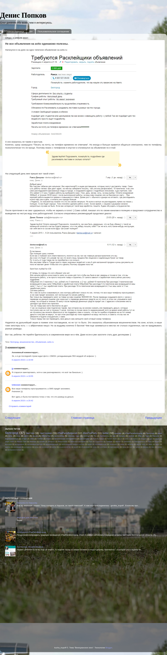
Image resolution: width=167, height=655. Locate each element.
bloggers (144, 439)
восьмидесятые (100, 444)
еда (113, 436)
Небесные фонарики (78, 441)
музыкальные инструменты (65, 439)
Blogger (108, 648)
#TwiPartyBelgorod (67, 433)
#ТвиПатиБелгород (133, 433)
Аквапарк (33, 441)
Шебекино (127, 441)
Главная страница (15, 31)
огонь (95, 447)
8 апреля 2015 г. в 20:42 (22, 400)
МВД (140, 436)
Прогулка (150, 433)
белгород (14, 342)
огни (18, 436)
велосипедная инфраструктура (73, 444)
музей (76, 447)
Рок (95, 436)
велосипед (59, 436)
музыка (122, 436)
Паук (90, 441)
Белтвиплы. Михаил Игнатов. (30, 547)
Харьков (155, 436)
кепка (37, 447)
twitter (106, 433)
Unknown (16, 385)
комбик (40, 439)
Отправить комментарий (20, 406)
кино (160, 433)
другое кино (141, 444)
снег (130, 447)
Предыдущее (153, 417)
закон (157, 444)
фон (152, 447)
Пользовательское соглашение (53, 31)
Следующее (12, 417)
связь (124, 447)
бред (150, 441)
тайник (137, 447)
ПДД (147, 436)
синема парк (73, 436)
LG (121, 439)
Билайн (42, 441)
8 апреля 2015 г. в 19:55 (22, 376)
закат (150, 444)
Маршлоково (62, 441)
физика (145, 447)
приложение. (114, 447)
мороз (48, 439)
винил (90, 444)
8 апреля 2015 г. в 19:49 (22, 360)
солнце (86, 436)
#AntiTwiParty (90, 433)
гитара (24, 439)
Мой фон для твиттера (27, 517)
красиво (118, 433)
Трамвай (109, 441)
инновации (17, 447)
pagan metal (9, 441)
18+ (31, 31)
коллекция (45, 447)
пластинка (103, 447)
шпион (159, 447)
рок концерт (85, 439)
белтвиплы (104, 436)
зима (32, 439)
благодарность (139, 441)
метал (54, 447)
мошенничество (27, 342)
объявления (40, 342)
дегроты (130, 444)
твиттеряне (46, 433)
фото (26, 436)
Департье (51, 441)
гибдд (122, 444)
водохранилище (11, 439)
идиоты (7, 447)
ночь (10, 436)
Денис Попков (23, 14)
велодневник (19, 444)
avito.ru (50, 342)
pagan (157, 439)
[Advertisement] (27, 474)
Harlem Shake (112, 439)
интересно (28, 447)
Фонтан (118, 441)
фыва (35, 436)
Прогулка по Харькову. (27, 503)
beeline (135, 439)
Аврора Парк (22, 441)
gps (151, 439)
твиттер (30, 433)
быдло (157, 441)
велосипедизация (52, 444)
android (131, 436)
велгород (8, 444)
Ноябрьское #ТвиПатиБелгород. (31, 532)
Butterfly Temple (98, 439)
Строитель (99, 441)
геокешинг (113, 444)
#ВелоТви (46, 436)
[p (13, 368)
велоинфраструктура (35, 444)
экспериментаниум (14, 450)
